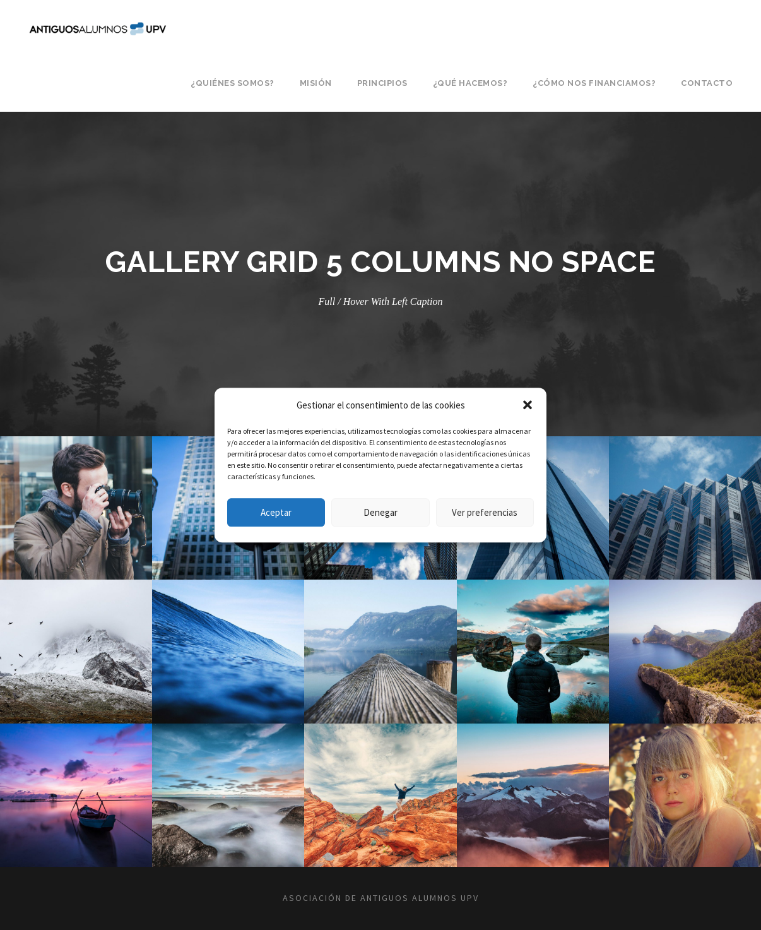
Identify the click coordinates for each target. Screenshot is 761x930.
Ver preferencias (484, 512)
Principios (382, 83)
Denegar (380, 512)
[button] (527, 405)
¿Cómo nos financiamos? (594, 83)
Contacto (707, 83)
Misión (316, 83)
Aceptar (276, 512)
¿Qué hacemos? (470, 83)
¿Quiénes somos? (232, 83)
